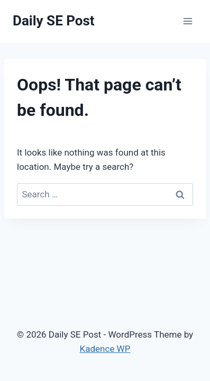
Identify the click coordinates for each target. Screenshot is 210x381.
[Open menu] (187, 21)
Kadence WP (105, 348)
